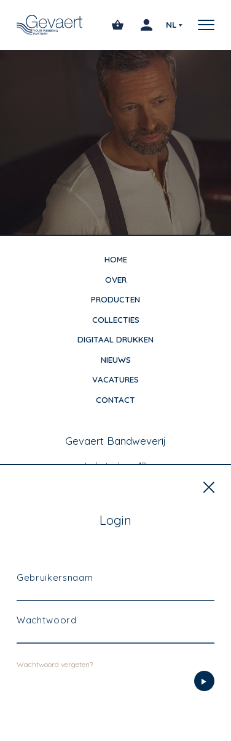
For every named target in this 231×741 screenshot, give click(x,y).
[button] (202, 24)
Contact (115, 400)
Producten (115, 299)
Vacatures (115, 379)
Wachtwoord (47, 648)
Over (116, 280)
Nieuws (116, 360)
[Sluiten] (208, 515)
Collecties (115, 320)
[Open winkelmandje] (117, 24)
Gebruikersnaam (55, 606)
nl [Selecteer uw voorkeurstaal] (171, 25)
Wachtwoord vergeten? (55, 692)
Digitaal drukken (115, 339)
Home (115, 259)
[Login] (204, 709)
